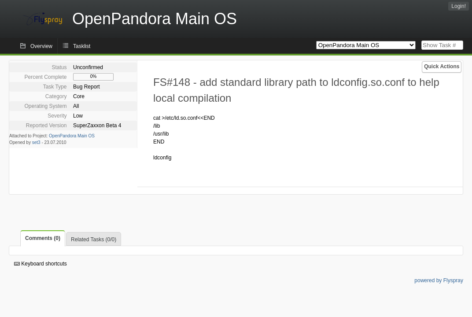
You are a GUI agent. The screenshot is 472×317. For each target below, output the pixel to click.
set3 (36, 142)
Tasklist (81, 46)
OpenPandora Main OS (72, 135)
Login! (458, 6)
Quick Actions (441, 66)
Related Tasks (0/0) (93, 239)
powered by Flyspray (438, 280)
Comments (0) (42, 238)
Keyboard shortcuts (40, 264)
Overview (41, 46)
